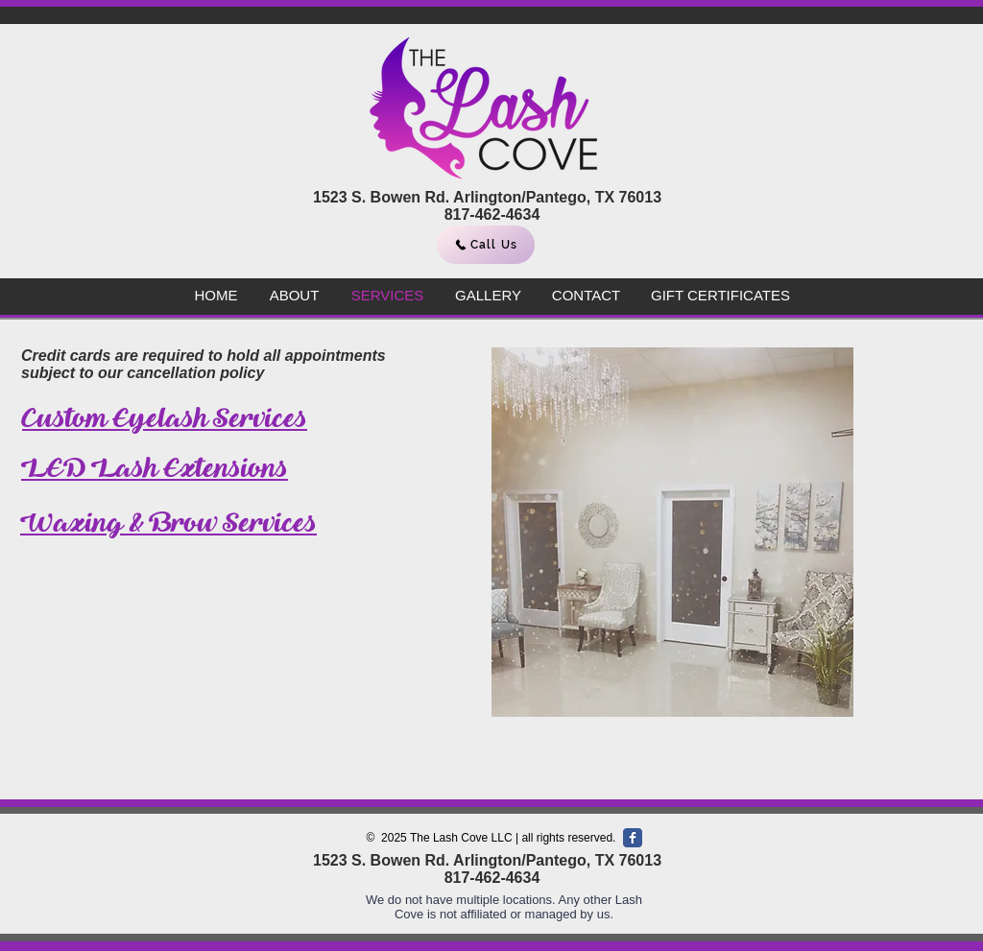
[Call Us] (486, 245)
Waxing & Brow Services (168, 522)
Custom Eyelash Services (164, 417)
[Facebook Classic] (632, 837)
